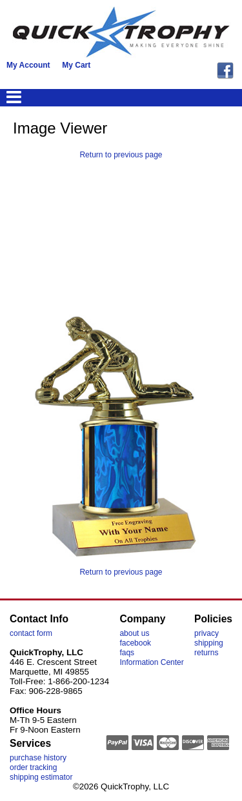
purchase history (38, 757)
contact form (31, 633)
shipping (208, 643)
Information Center (151, 662)
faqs (126, 652)
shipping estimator (41, 777)
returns (206, 652)
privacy (206, 633)
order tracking (33, 767)
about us (134, 633)
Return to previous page (120, 154)
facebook (135, 643)
